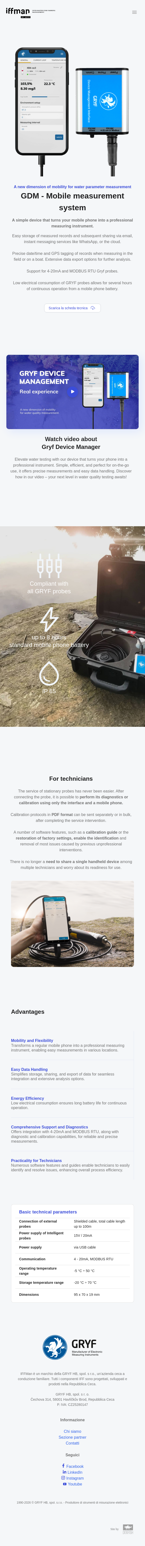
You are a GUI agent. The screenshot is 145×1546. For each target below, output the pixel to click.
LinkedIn (72, 1472)
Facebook (72, 1466)
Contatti (72, 1443)
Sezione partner (72, 1437)
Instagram (72, 1478)
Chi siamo (72, 1431)
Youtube (72, 1484)
